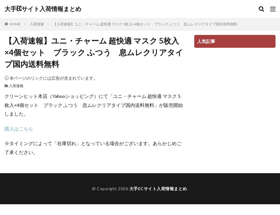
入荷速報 (37, 24)
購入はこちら (18, 128)
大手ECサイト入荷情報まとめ (42, 9)
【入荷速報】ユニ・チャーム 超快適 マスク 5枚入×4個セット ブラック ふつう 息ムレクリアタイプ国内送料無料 (145, 24)
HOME (15, 24)
